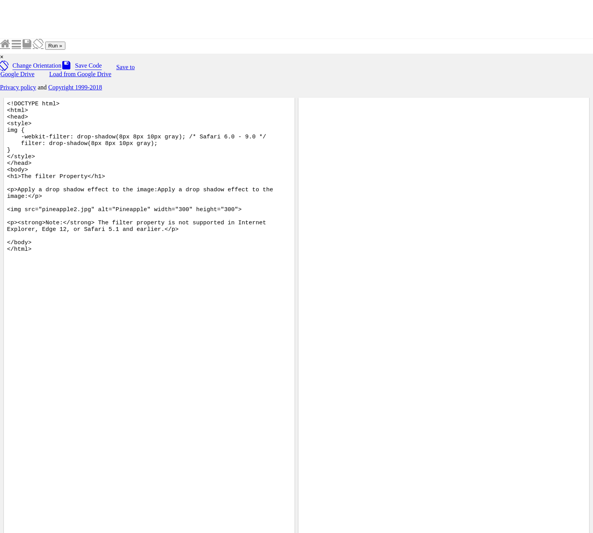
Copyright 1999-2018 (75, 87)
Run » (55, 46)
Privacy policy (18, 87)
